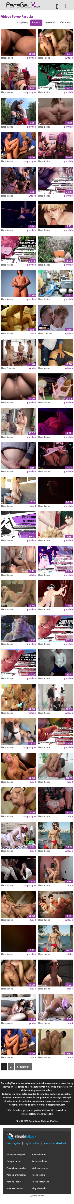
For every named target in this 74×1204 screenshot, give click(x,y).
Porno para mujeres (16, 1174)
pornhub (31, 57)
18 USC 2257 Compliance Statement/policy (37, 1121)
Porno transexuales (16, 1168)
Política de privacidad (55, 1143)
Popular (36, 22)
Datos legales (13, 1143)
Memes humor (39, 1154)
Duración (65, 22)
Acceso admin (37, 1195)
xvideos (69, 57)
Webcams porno (40, 1168)
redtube (32, 575)
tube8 (33, 333)
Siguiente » (23, 1066)
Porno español (14, 1181)
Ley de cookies (32, 1143)
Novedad (50, 22)
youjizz (32, 368)
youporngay (29, 92)
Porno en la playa (40, 1181)
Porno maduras (39, 1161)
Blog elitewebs (39, 1188)
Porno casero (38, 1174)
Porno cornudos (15, 1188)
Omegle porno (14, 1161)
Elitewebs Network (16, 1154)
